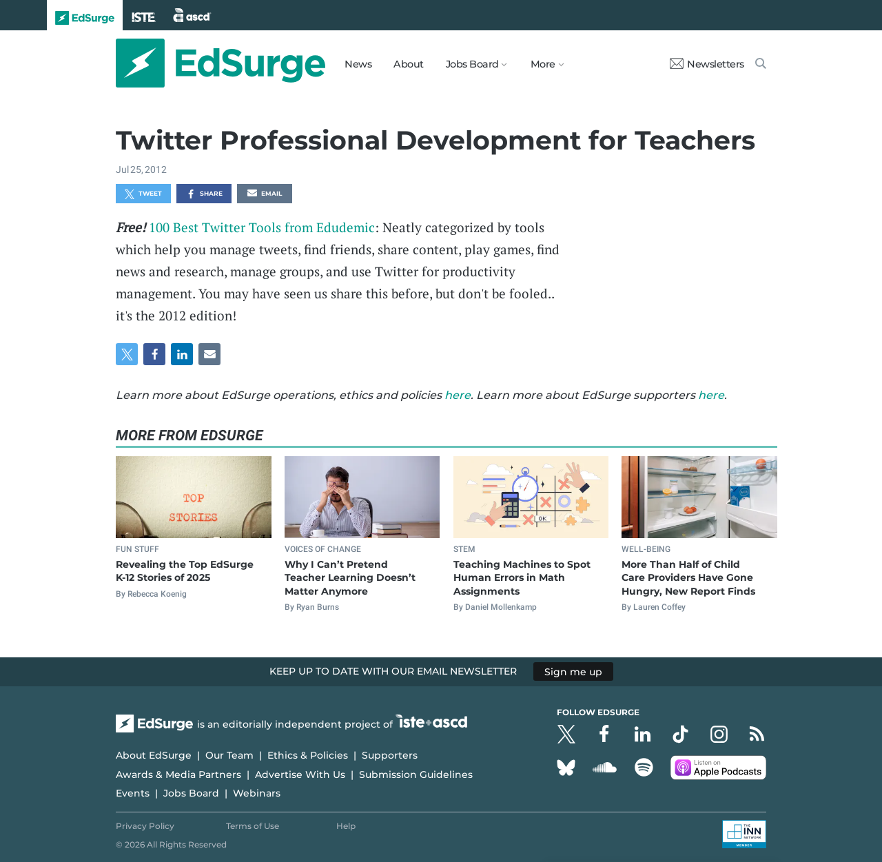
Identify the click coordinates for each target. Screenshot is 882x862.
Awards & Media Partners (178, 774)
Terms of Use (252, 826)
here (457, 395)
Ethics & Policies (307, 755)
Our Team (229, 755)
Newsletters (707, 64)
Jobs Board (191, 793)
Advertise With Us (300, 774)
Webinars (256, 793)
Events (133, 793)
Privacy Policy (145, 826)
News (358, 64)
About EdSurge (154, 755)
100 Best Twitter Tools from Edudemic (262, 227)
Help (346, 826)
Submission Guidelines (416, 774)
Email (264, 194)
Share (204, 194)
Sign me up (573, 671)
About (408, 64)
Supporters (390, 755)
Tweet (143, 194)
